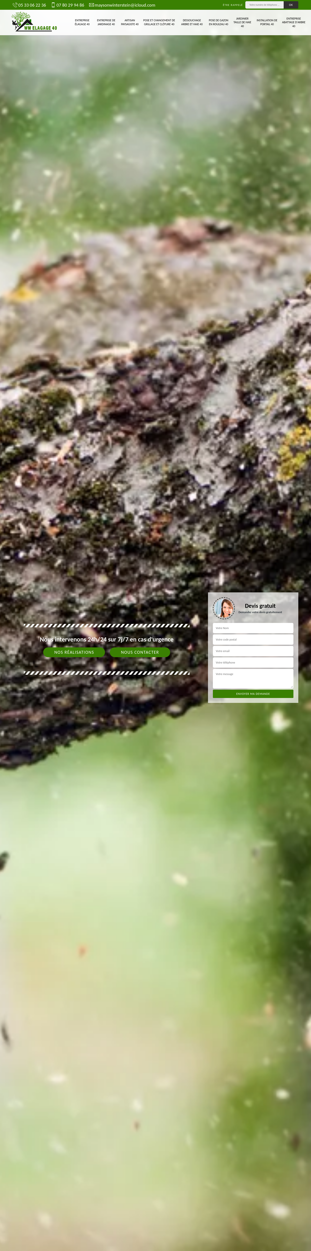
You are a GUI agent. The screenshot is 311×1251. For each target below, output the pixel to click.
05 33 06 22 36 (29, 4)
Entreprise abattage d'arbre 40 (293, 22)
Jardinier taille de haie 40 (242, 22)
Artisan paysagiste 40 (130, 22)
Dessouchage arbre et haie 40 (192, 22)
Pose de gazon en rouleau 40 (218, 22)
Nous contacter (140, 652)
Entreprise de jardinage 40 (106, 22)
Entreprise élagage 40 (82, 22)
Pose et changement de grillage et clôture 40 (159, 22)
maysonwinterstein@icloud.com (122, 4)
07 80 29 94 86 (67, 4)
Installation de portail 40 (267, 22)
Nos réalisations (74, 652)
